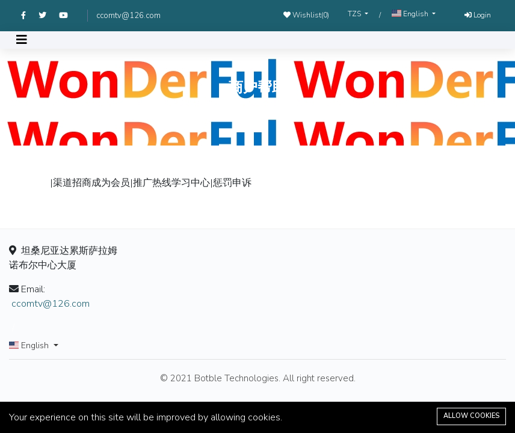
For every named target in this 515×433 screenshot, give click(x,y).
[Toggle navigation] (21, 40)
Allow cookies (471, 415)
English (411, 14)
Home (235, 114)
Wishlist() (306, 15)
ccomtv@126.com (128, 15)
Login (477, 15)
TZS (355, 14)
